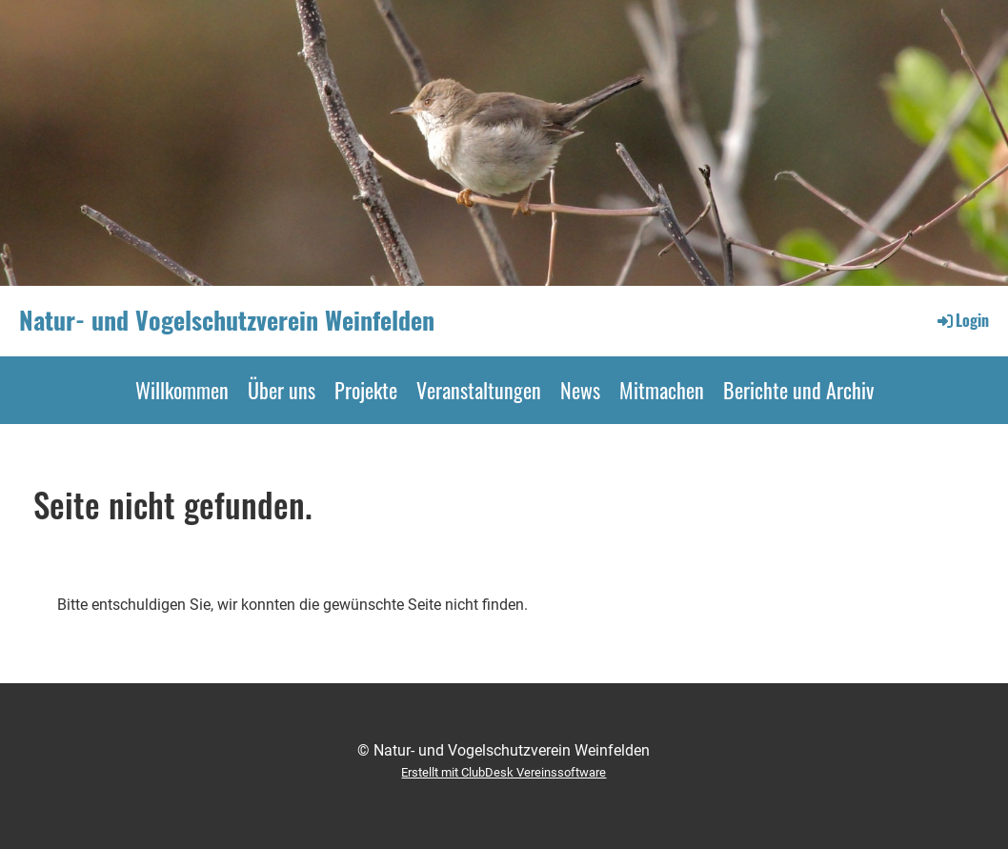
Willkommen (182, 389)
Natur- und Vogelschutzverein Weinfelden (226, 320)
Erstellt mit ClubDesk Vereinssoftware (503, 772)
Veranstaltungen (478, 389)
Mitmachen (661, 389)
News (580, 389)
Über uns (281, 389)
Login (962, 320)
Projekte (365, 389)
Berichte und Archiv (798, 389)
